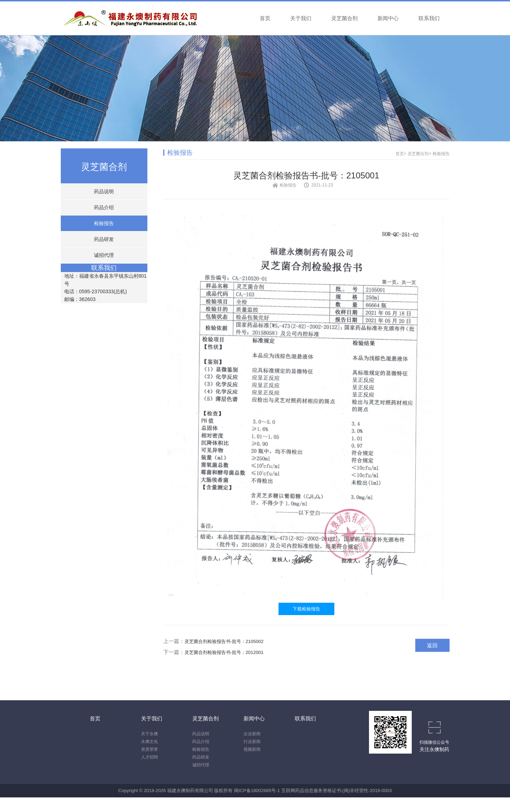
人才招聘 (149, 757)
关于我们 (300, 18)
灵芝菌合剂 (344, 18)
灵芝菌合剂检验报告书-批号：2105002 (224, 641)
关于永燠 (149, 733)
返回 (432, 645)
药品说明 (104, 191)
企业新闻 (252, 733)
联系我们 (429, 18)
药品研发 (104, 239)
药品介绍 (104, 207)
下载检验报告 (306, 609)
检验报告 (104, 223)
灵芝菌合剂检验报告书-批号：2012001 (224, 652)
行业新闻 (252, 741)
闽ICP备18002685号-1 (257, 790)
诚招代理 (104, 255)
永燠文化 (149, 741)
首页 (265, 18)
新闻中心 (388, 18)
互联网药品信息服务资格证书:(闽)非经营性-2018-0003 (336, 790)
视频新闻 (252, 749)
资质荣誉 (149, 749)
